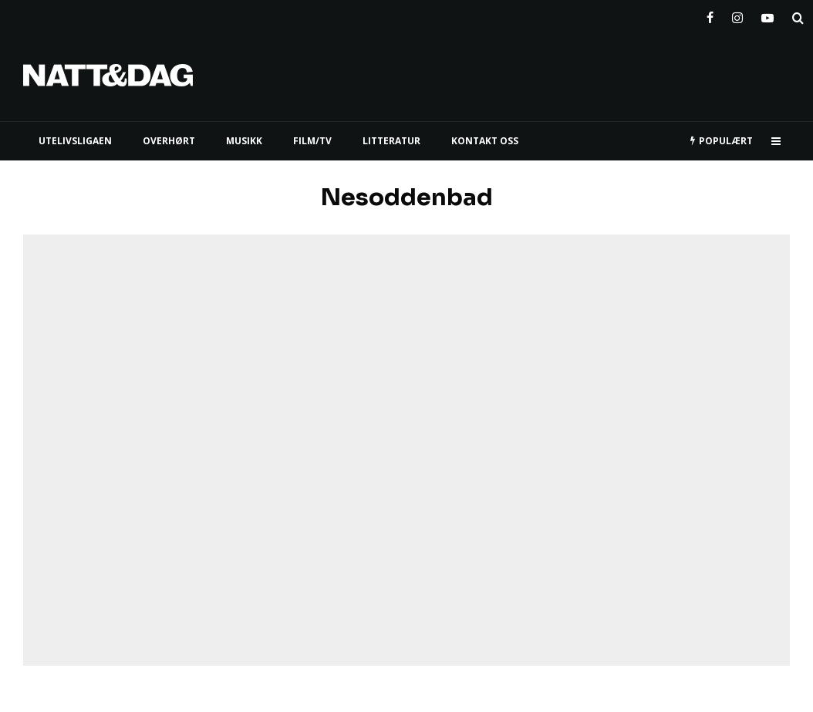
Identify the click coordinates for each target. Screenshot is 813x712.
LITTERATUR (391, 140)
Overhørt (169, 140)
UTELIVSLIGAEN (75, 140)
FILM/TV (312, 140)
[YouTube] (767, 14)
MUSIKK (244, 140)
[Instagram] (737, 14)
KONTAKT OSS (484, 140)
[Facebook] (710, 14)
